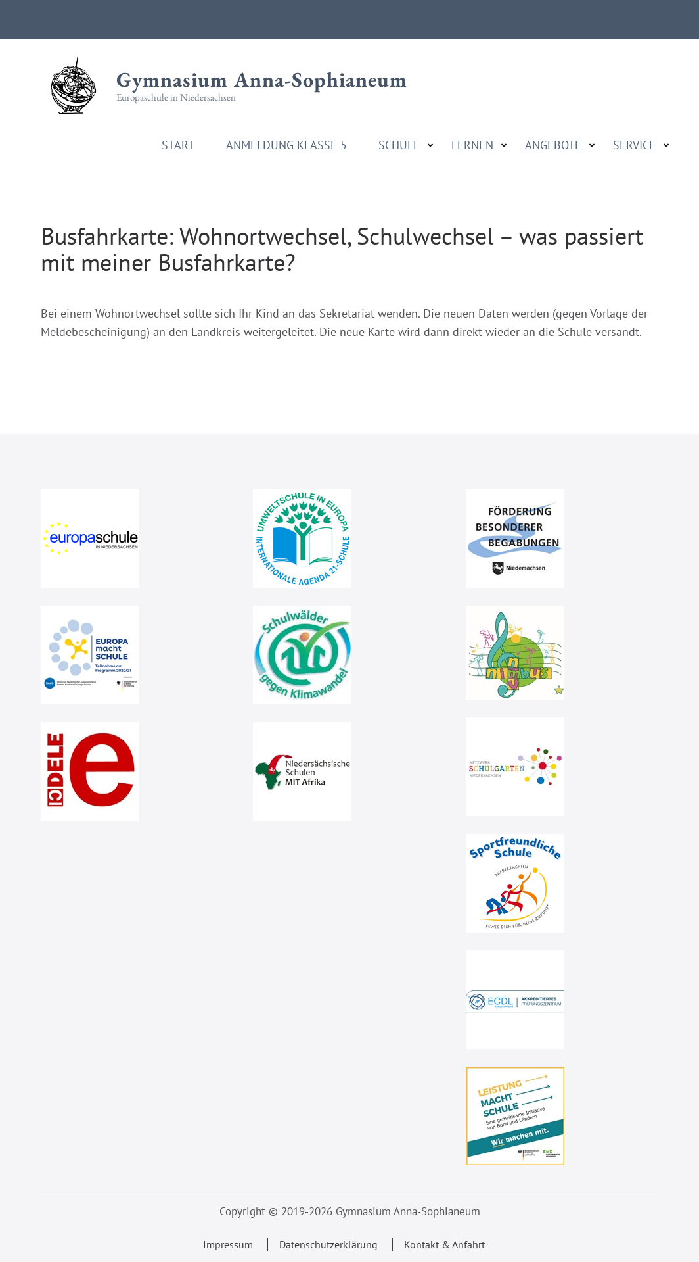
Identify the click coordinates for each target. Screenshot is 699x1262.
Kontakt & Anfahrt (444, 1244)
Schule (399, 145)
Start (178, 145)
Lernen (472, 145)
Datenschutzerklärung (328, 1244)
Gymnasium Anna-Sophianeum (261, 79)
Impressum (228, 1244)
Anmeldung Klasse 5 (286, 145)
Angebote (553, 145)
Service (634, 145)
